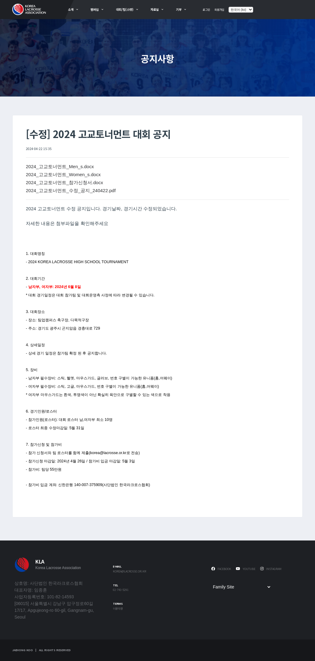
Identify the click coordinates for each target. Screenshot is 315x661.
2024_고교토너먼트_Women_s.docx (63, 174)
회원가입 (219, 10)
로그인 (206, 10)
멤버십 (94, 9)
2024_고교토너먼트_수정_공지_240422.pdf (71, 190)
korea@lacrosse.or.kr (129, 571)
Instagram (270, 569)
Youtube (245, 569)
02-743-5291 (121, 590)
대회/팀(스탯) (125, 9)
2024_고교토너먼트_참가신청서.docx (64, 182)
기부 (178, 9)
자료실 (154, 9)
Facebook (221, 569)
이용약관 (118, 609)
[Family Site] (241, 587)
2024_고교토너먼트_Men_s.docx (60, 166)
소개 (71, 9)
